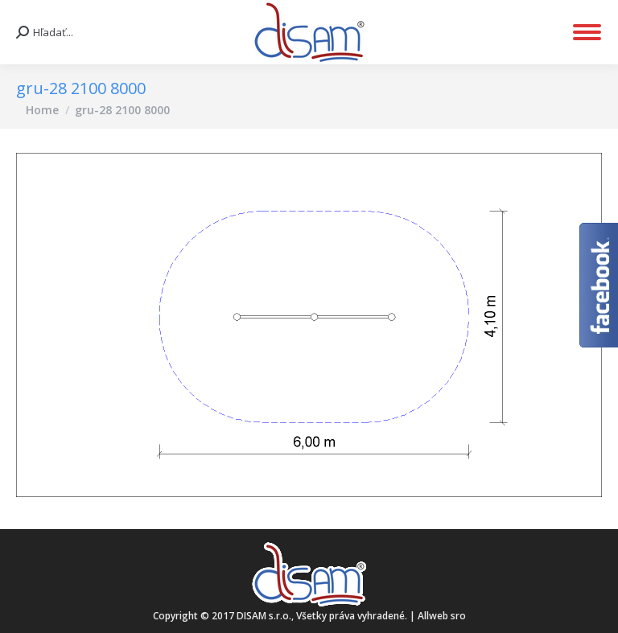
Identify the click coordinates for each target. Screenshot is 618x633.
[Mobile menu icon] (587, 32)
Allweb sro (442, 616)
